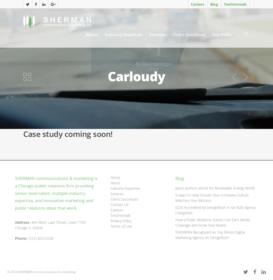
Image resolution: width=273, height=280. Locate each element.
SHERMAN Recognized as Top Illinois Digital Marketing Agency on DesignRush (210, 235)
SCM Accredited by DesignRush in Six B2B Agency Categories (215, 210)
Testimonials (235, 4)
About (91, 34)
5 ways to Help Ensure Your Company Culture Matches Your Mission (212, 198)
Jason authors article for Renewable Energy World (214, 188)
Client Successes (189, 34)
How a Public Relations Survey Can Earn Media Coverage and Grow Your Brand (212, 222)
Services (157, 34)
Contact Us (120, 204)
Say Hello (221, 34)
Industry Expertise (123, 34)
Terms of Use (121, 226)
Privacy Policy (121, 220)
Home (115, 177)
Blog (214, 4)
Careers (197, 4)
